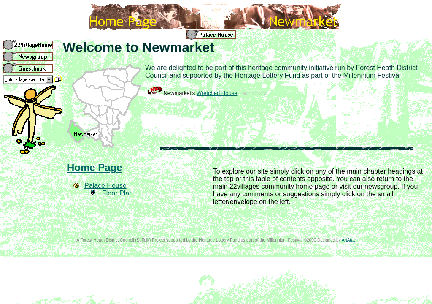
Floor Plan (117, 193)
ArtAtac (349, 240)
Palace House (105, 185)
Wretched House (217, 93)
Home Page (94, 167)
